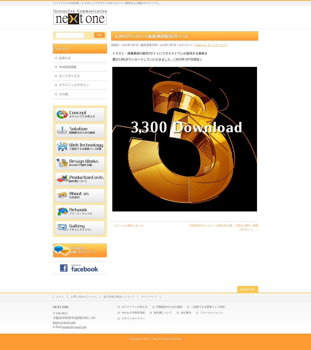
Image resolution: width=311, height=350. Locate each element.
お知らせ (200, 45)
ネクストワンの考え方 (135, 307)
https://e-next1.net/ (64, 322)
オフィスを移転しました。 (128, 225)
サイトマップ (149, 296)
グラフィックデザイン (74, 85)
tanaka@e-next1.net (74, 327)
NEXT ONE (150, 339)
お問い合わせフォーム (84, 296)
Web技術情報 (67, 67)
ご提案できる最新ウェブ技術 (208, 307)
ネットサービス (217, 45)
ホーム (60, 296)
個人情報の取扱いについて (119, 296)
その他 (63, 94)
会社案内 (186, 312)
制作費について (163, 312)
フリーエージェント (211, 312)
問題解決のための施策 (169, 307)
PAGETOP (247, 289)
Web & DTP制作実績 (133, 312)
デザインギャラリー (133, 318)
